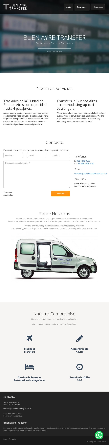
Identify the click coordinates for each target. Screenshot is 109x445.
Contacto (98, 7)
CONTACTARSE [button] (54, 51)
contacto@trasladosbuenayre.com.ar (90, 173)
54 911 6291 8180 (86, 164)
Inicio (68, 7)
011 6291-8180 (83, 161)
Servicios (82, 7)
